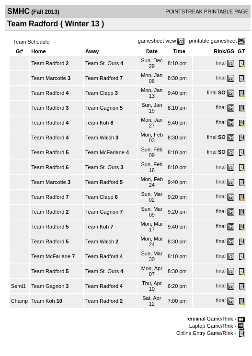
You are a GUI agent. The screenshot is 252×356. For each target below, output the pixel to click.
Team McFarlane (105, 152)
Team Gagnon (101, 108)
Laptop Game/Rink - (217, 326)
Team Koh (97, 123)
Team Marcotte (48, 78)
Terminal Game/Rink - (215, 319)
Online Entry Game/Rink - (210, 333)
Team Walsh (99, 137)
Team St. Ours (102, 63)
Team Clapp (99, 93)
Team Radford (47, 63)
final (221, 63)
